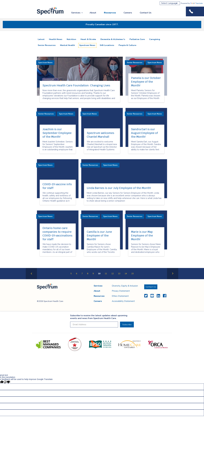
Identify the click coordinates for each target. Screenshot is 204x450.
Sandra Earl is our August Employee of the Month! (144, 132)
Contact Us (145, 12)
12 (112, 273)
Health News (55, 39)
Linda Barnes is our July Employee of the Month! (119, 188)
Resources (110, 12)
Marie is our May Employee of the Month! (142, 235)
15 (132, 273)
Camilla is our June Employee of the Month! (99, 235)
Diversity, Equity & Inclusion (125, 285)
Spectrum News (87, 45)
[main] (102, 157)
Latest (42, 39)
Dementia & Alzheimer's (112, 39)
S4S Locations (107, 45)
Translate (196, 3)
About (93, 12)
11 (106, 273)
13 (119, 273)
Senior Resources (47, 45)
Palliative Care (137, 39)
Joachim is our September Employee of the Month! (57, 132)
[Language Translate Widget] (170, 3)
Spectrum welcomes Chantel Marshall (100, 134)
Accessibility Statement (123, 301)
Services (75, 12)
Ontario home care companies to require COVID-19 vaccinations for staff (57, 233)
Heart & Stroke (88, 39)
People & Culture (127, 45)
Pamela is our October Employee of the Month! (146, 81)
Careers (128, 12)
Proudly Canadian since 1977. (102, 24)
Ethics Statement (120, 296)
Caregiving (154, 39)
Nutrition (71, 39)
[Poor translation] (6, 382)
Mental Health (67, 45)
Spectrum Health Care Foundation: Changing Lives (76, 85)
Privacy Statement (121, 291)
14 (126, 273)
